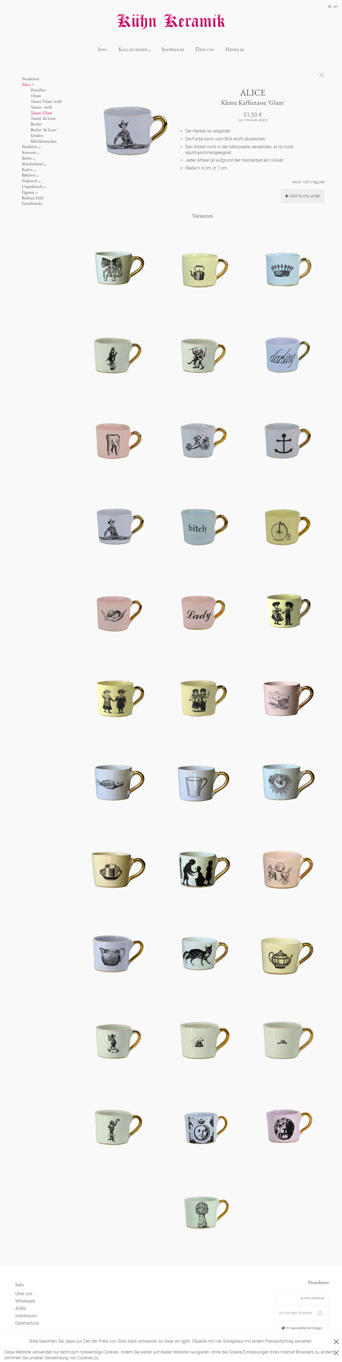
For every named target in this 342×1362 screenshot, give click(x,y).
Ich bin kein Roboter (295, 1313)
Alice (26, 84)
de (330, 6)
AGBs (20, 1308)
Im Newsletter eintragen (301, 1328)
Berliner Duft (33, 198)
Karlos (27, 169)
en (336, 6)
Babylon (28, 175)
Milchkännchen (44, 141)
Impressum (26, 1315)
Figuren (28, 192)
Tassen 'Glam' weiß (46, 101)
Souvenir (29, 152)
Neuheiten (30, 79)
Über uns (204, 49)
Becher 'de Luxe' (44, 130)
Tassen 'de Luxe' (43, 118)
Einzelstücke (32, 203)
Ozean (36, 95)
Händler (234, 49)
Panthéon (29, 146)
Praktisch (29, 181)
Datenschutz (27, 1323)
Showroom (173, 49)
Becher (36, 124)
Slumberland (32, 164)
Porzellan (38, 90)
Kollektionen (133, 49)
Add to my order (302, 196)
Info (102, 49)
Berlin (27, 158)
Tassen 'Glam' (42, 113)
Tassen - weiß (41, 107)
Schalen (37, 135)
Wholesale (25, 1301)
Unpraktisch (32, 186)
